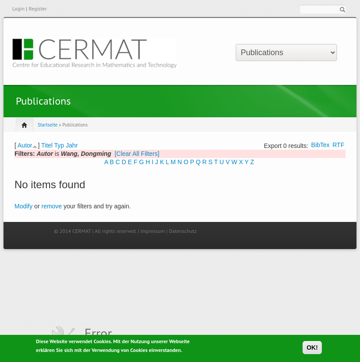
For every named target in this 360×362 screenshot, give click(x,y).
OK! (312, 349)
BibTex (320, 144)
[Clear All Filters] (136, 153)
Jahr (72, 145)
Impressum (152, 231)
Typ (59, 145)
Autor (25, 145)
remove (51, 206)
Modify (23, 206)
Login (18, 8)
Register (37, 8)
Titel (47, 145)
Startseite (47, 125)
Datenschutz (182, 231)
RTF (338, 144)
